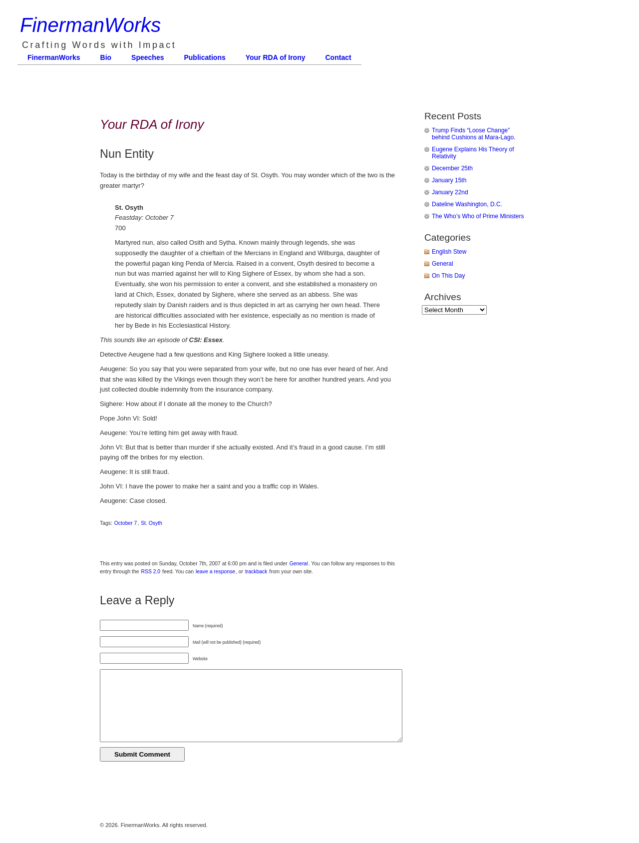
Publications (204, 57)
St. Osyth (151, 523)
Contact (338, 57)
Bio (106, 57)
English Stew (449, 251)
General (299, 563)
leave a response (215, 571)
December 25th (452, 168)
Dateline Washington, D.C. (467, 204)
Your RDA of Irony (276, 57)
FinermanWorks (90, 25)
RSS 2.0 (150, 571)
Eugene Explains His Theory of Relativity (473, 153)
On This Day (448, 275)
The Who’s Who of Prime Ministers (478, 216)
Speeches (147, 57)
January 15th (449, 180)
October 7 (125, 523)
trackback (256, 571)
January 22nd (450, 192)
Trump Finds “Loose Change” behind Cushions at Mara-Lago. (473, 134)
